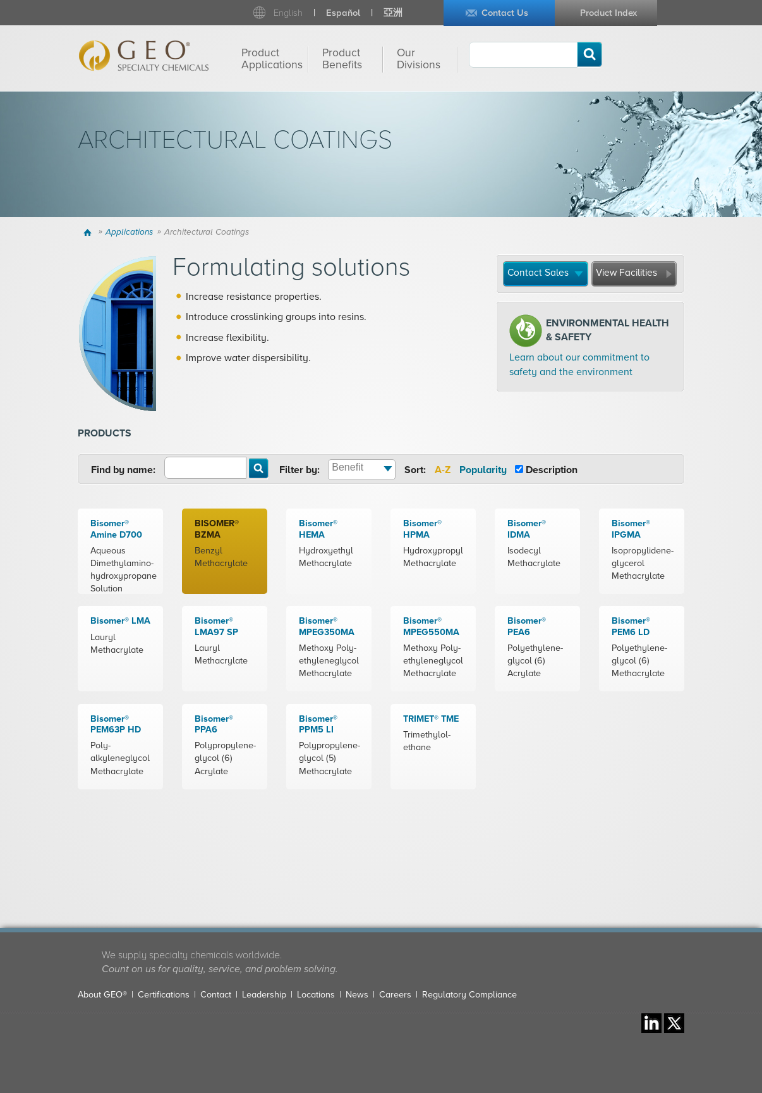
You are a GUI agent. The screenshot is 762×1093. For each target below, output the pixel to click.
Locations (316, 994)
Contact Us (504, 13)
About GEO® (102, 994)
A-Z (443, 470)
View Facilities (626, 272)
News (357, 994)
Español (343, 13)
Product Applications (272, 58)
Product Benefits (342, 58)
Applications (129, 232)
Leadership (264, 994)
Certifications (164, 994)
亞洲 (393, 13)
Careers (395, 994)
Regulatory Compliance (469, 994)
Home (89, 232)
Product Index (608, 13)
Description (552, 470)
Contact (215, 994)
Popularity (483, 470)
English (288, 13)
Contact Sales (538, 272)
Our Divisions (418, 58)
